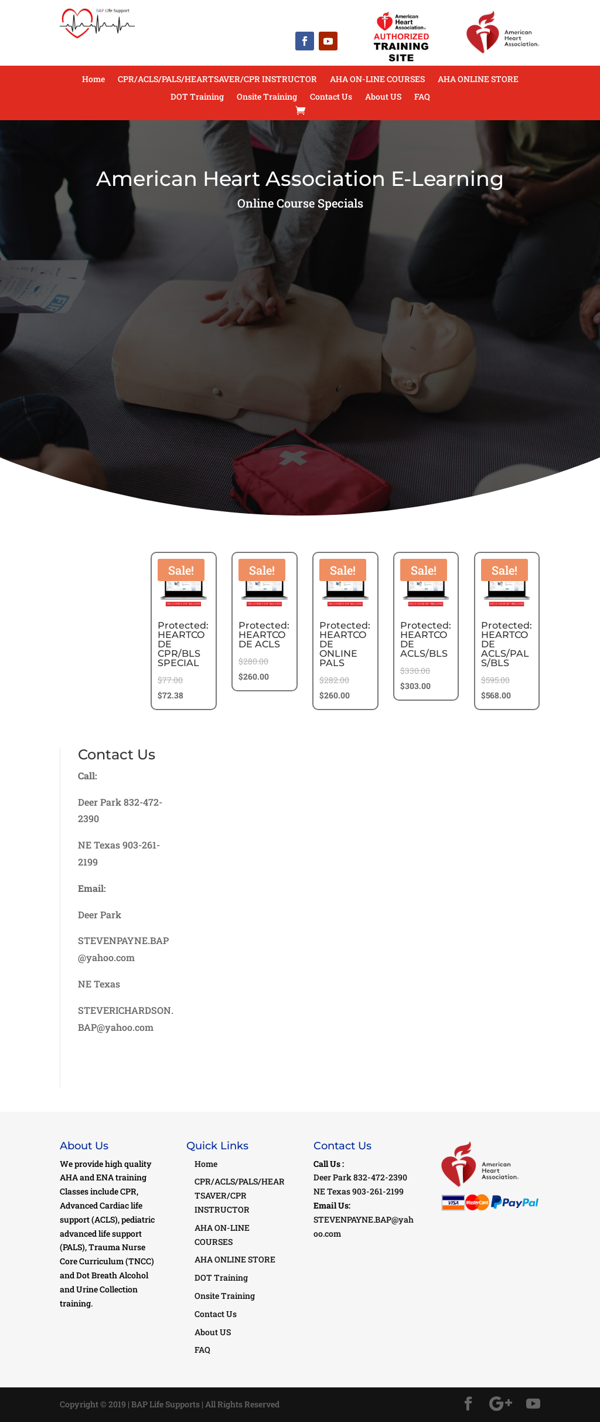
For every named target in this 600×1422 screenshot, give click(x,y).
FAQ (422, 97)
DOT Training (197, 97)
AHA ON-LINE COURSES (377, 79)
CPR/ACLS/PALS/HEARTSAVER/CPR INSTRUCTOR (217, 79)
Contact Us (331, 97)
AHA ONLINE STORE (478, 79)
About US (383, 97)
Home (93, 79)
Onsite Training (267, 97)
